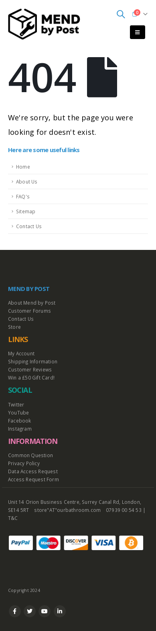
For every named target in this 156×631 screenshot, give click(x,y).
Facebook (19, 420)
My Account (21, 353)
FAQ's (23, 196)
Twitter (16, 404)
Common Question (30, 455)
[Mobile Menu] (137, 32)
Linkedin (60, 611)
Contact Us (29, 226)
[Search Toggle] (121, 14)
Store (14, 327)
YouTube (18, 412)
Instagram (20, 428)
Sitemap (25, 211)
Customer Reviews (30, 369)
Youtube (44, 611)
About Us (27, 181)
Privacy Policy (24, 463)
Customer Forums (29, 310)
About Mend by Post (32, 302)
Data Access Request (33, 471)
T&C (13, 518)
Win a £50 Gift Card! (31, 377)
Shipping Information (32, 361)
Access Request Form (33, 479)
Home (23, 166)
